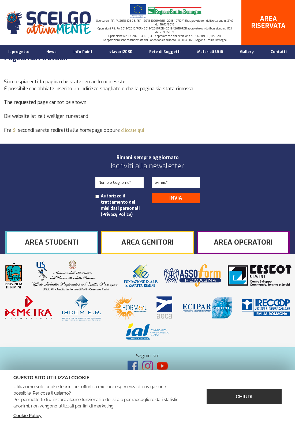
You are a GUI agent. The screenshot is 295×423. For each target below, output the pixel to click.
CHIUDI (244, 396)
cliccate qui (132, 130)
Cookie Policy (27, 415)
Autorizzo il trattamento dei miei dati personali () (120, 205)
